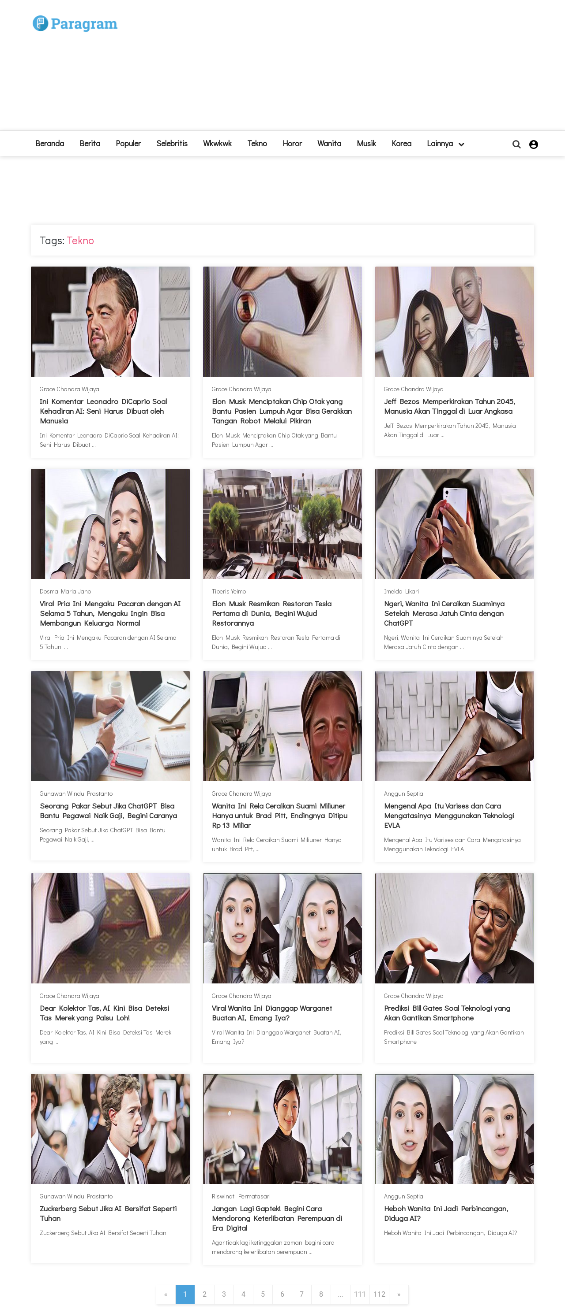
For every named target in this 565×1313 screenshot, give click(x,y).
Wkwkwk (217, 143)
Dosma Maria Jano (65, 591)
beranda (49, 143)
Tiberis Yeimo (229, 591)
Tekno (257, 143)
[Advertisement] (347, 68)
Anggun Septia (403, 793)
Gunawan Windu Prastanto (76, 793)
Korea (401, 143)
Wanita (329, 143)
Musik (366, 143)
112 (379, 1294)
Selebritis (172, 143)
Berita (89, 143)
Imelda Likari (401, 591)
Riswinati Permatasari (241, 1196)
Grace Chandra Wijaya (69, 389)
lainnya (445, 143)
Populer (128, 143)
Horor (292, 143)
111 (360, 1294)
